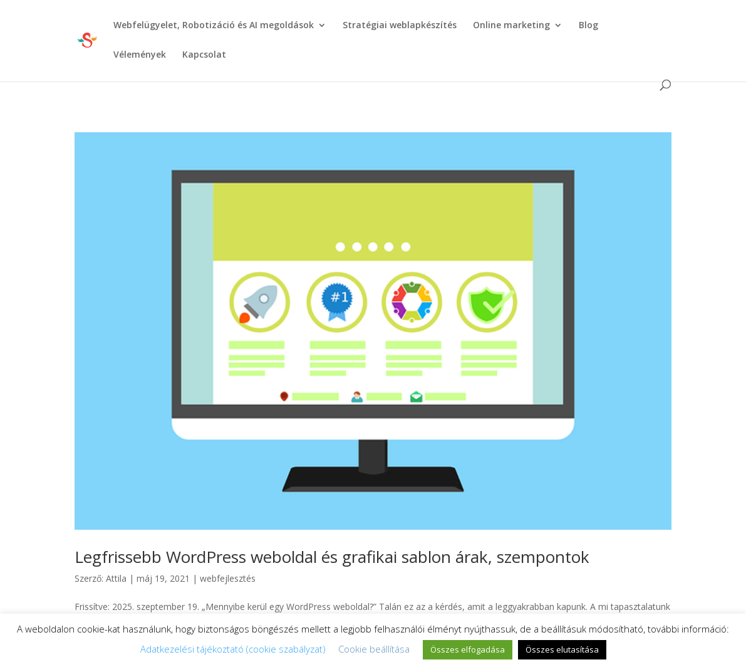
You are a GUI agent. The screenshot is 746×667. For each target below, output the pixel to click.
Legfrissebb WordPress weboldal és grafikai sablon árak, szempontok (332, 556)
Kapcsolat (204, 55)
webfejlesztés (228, 578)
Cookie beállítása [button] (374, 649)
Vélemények (139, 55)
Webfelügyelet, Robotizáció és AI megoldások (213, 26)
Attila (116, 578)
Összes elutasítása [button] (562, 649)
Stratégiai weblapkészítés (400, 26)
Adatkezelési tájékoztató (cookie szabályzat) (233, 649)
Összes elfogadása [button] (467, 649)
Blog (588, 26)
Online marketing (511, 26)
